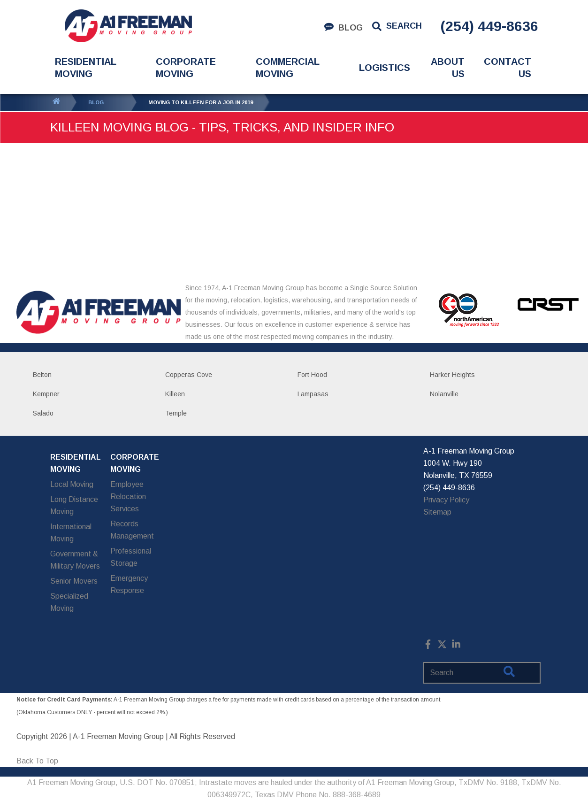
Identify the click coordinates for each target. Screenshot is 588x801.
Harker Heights (452, 374)
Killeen (175, 394)
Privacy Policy (446, 500)
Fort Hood (312, 374)
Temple (176, 413)
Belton (42, 374)
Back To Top (37, 761)
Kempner (46, 394)
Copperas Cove (188, 374)
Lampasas (313, 394)
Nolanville (444, 394)
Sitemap (437, 512)
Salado (43, 413)
